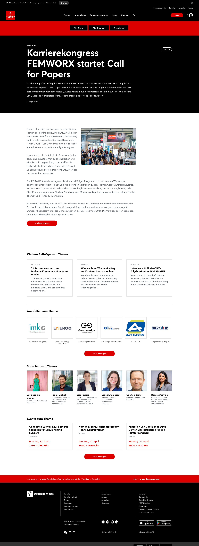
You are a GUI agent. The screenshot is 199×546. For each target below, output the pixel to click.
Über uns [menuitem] (125, 15)
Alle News (78, 28)
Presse (190, 8)
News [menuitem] (114, 15)
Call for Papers (42, 223)
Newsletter (119, 28)
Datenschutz (143, 497)
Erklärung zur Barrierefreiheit (149, 509)
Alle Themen (98, 28)
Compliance (143, 506)
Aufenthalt (105, 500)
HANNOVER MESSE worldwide (75, 521)
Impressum (142, 494)
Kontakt (67, 494)
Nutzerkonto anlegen (71, 506)
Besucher (172, 8)
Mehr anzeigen (99, 353)
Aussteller (182, 8)
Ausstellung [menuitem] (80, 15)
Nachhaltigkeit (69, 509)
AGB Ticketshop (144, 503)
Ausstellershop (107, 494)
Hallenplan (105, 503)
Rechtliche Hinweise (146, 500)
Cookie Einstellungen (146, 512)
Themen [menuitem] (67, 15)
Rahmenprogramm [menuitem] (99, 15)
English (64, 3)
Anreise (104, 497)
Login (177, 15)
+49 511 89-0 (111, 532)
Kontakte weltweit (70, 497)
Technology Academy (71, 524)
